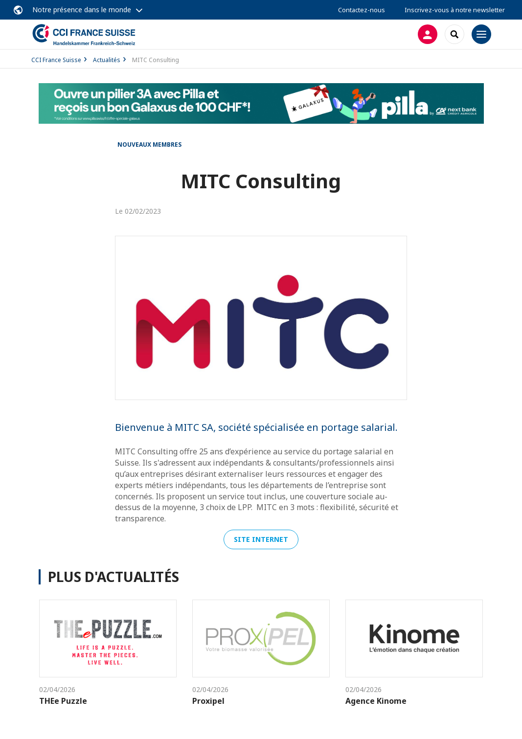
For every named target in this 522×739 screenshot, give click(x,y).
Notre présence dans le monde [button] (81, 9)
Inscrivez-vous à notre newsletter (455, 9)
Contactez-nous (361, 9)
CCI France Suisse (56, 60)
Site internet (261, 539)
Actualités (106, 60)
